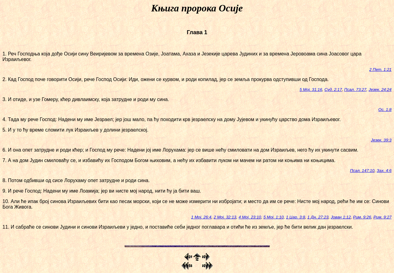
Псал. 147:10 (362, 170)
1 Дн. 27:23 (317, 217)
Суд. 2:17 (333, 89)
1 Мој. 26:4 (201, 217)
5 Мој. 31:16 (311, 89)
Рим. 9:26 (362, 217)
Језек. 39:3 (381, 140)
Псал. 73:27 (355, 89)
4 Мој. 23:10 (250, 217)
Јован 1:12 (341, 217)
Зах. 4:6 (384, 170)
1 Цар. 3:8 (295, 217)
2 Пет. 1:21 (380, 69)
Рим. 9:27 (382, 217)
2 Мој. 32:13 (225, 217)
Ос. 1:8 (385, 109)
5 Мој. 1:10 (273, 217)
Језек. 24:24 (380, 89)
